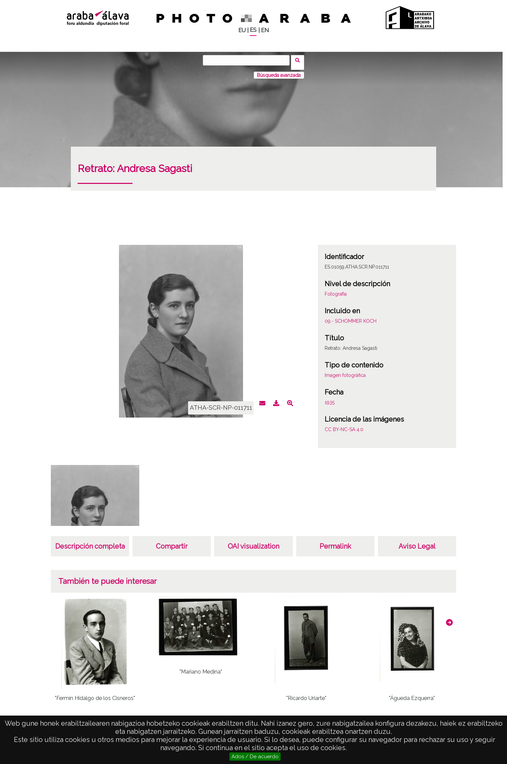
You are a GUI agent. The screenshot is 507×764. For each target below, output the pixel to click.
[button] (449, 618)
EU (242, 30)
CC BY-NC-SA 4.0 (344, 425)
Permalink (335, 542)
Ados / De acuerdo (255, 757)
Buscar (299, 60)
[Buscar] (248, 60)
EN (265, 30)
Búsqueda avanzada (279, 70)
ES (253, 30)
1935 (329, 398)
